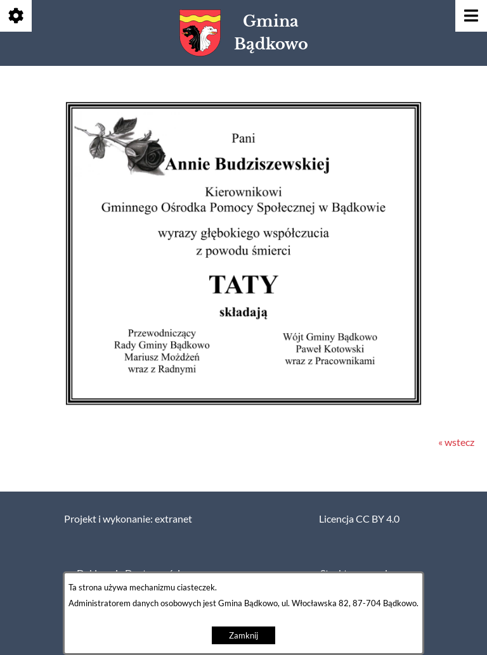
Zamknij (243, 635)
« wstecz (456, 442)
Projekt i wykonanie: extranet (128, 519)
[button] (243, 406)
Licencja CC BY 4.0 (359, 519)
